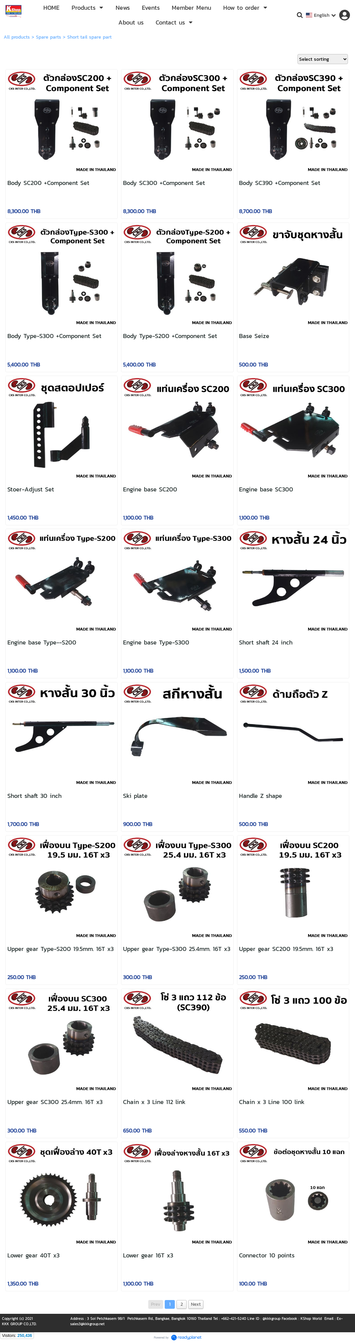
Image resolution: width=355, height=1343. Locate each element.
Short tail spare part (89, 37)
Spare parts (48, 37)
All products (17, 37)
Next (196, 1304)
